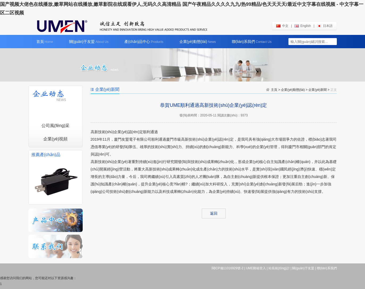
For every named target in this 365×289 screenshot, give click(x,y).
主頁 (274, 90)
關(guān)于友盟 (89, 41)
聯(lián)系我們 (251, 41)
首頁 (44, 41)
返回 (213, 213)
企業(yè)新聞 (317, 90)
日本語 (325, 26)
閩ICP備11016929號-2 (228, 268)
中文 (282, 26)
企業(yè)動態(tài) (197, 41)
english (303, 26)
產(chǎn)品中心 (143, 41)
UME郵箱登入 (256, 268)
